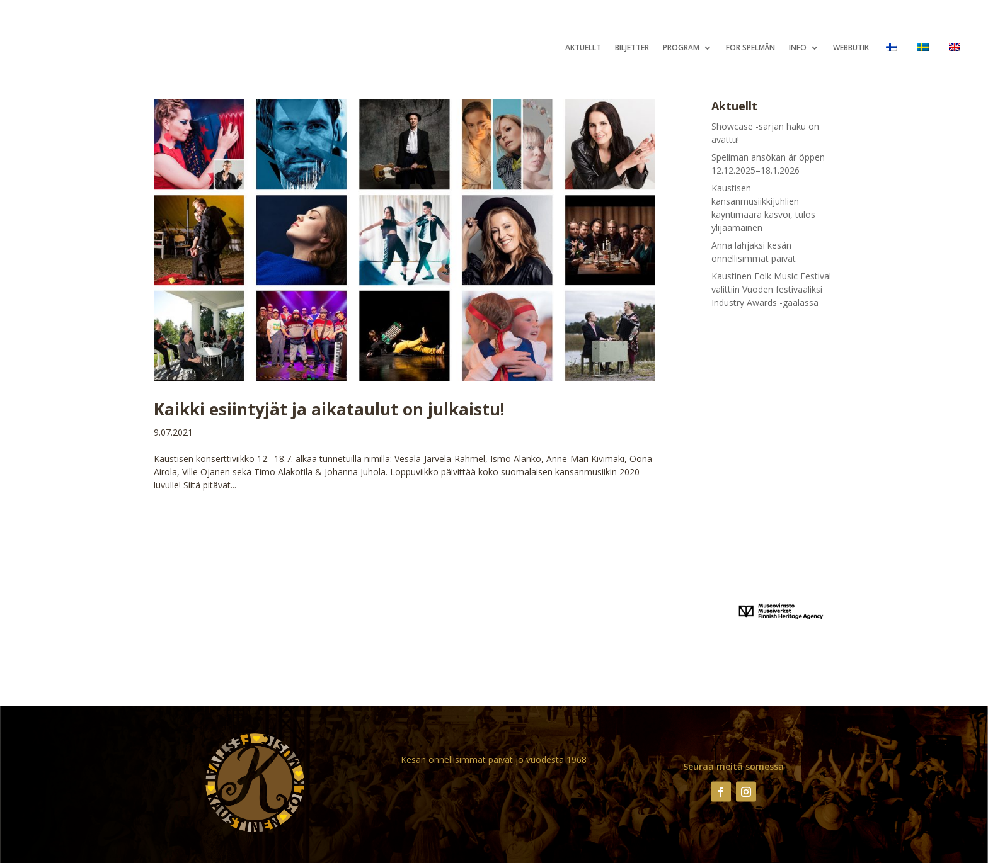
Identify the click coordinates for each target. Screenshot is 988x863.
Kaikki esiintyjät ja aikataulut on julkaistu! (329, 409)
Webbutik (851, 48)
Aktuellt (583, 48)
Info (798, 48)
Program (681, 48)
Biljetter (632, 48)
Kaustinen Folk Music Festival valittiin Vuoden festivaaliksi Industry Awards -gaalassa (771, 289)
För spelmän (750, 48)
